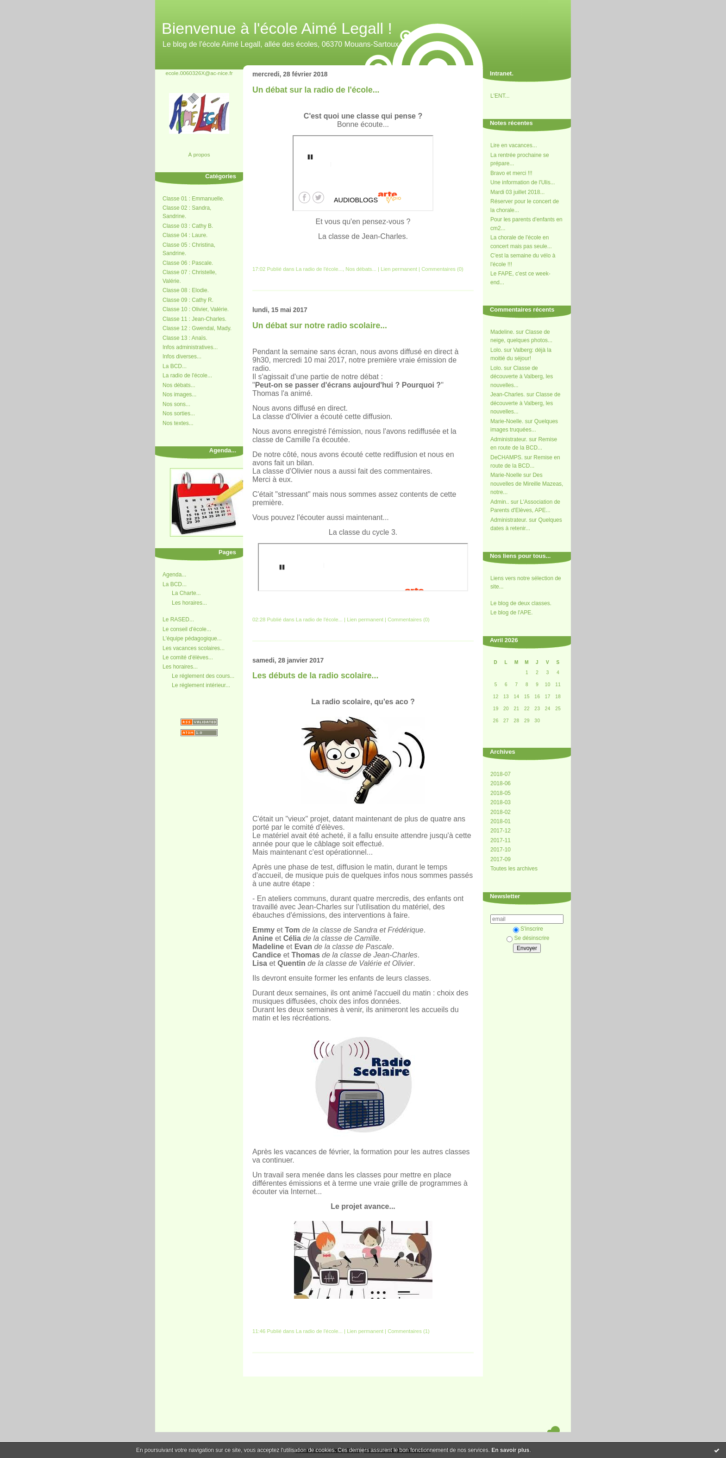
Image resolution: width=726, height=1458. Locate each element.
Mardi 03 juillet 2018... (517, 192)
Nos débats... (179, 385)
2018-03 (500, 802)
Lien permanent (399, 269)
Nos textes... (178, 423)
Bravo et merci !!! (511, 173)
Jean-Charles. (507, 394)
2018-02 (500, 812)
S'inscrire (528, 929)
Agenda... (174, 574)
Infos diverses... (182, 356)
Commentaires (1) (409, 1331)
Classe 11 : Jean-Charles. (194, 319)
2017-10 (500, 849)
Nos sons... (176, 404)
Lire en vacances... (513, 145)
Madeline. (502, 332)
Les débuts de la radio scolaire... (315, 675)
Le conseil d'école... (187, 629)
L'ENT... (500, 96)
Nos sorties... (179, 413)
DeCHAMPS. (506, 457)
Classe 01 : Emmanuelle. (193, 198)
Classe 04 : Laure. (185, 235)
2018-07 (500, 774)
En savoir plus (510, 1450)
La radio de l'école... (187, 375)
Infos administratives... (190, 347)
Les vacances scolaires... (194, 648)
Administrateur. (508, 439)
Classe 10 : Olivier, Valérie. (196, 309)
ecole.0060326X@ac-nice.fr (198, 73)
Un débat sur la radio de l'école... (316, 89)
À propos (199, 154)
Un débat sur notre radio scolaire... (319, 325)
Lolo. (496, 350)
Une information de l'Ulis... (522, 182)
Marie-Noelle (506, 475)
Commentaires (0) (442, 269)
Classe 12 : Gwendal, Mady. (197, 328)
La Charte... (186, 593)
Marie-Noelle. (506, 421)
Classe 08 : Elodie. (186, 290)
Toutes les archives (514, 868)
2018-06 (500, 783)
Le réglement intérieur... (201, 685)
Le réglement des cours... (203, 676)
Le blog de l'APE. (511, 612)
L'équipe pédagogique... (192, 638)
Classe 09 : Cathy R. (188, 300)
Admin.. (499, 502)
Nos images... (179, 394)
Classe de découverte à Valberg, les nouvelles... (521, 376)
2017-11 (500, 840)
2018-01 (500, 821)
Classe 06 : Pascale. (188, 263)
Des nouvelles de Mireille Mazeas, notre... (526, 483)
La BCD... (175, 366)
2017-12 (500, 830)
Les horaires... (189, 603)
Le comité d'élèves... (188, 657)
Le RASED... (178, 619)
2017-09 (500, 859)
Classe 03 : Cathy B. (188, 226)
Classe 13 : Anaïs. (185, 338)
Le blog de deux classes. (520, 603)
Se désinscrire (528, 938)
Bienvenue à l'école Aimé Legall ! (277, 28)
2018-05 (500, 793)
